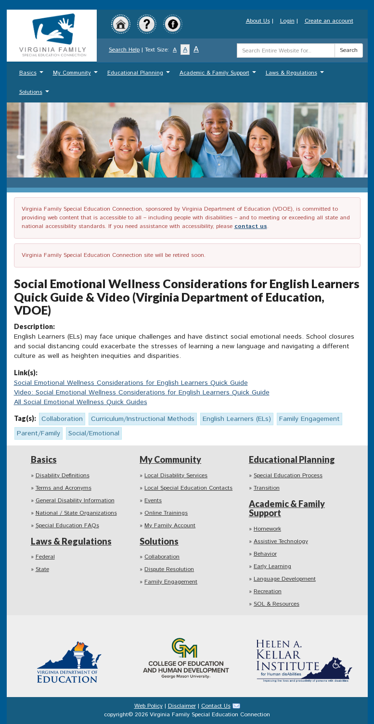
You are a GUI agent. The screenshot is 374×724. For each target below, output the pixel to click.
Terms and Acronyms (63, 488)
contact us (250, 226)
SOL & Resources (276, 604)
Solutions (35, 94)
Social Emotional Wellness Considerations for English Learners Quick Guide (131, 383)
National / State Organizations (76, 513)
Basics (32, 75)
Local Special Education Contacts (188, 488)
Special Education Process (288, 475)
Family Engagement (170, 582)
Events (153, 500)
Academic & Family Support (219, 75)
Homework (267, 529)
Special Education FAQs (67, 525)
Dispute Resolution (169, 569)
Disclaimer (182, 706)
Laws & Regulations (296, 75)
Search (349, 50)
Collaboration (162, 557)
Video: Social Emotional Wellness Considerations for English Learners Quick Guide (142, 392)
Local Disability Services (175, 475)
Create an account (329, 21)
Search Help (124, 50)
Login (287, 21)
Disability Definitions (63, 475)
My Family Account (169, 525)
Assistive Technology (281, 541)
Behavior (265, 554)
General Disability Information (75, 500)
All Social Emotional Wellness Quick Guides (80, 402)
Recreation (268, 591)
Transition (267, 488)
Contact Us (216, 706)
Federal (45, 557)
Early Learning (272, 566)
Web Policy (148, 706)
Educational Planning (139, 75)
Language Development (285, 579)
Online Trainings (166, 513)
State (42, 569)
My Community (76, 75)
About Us (258, 21)
